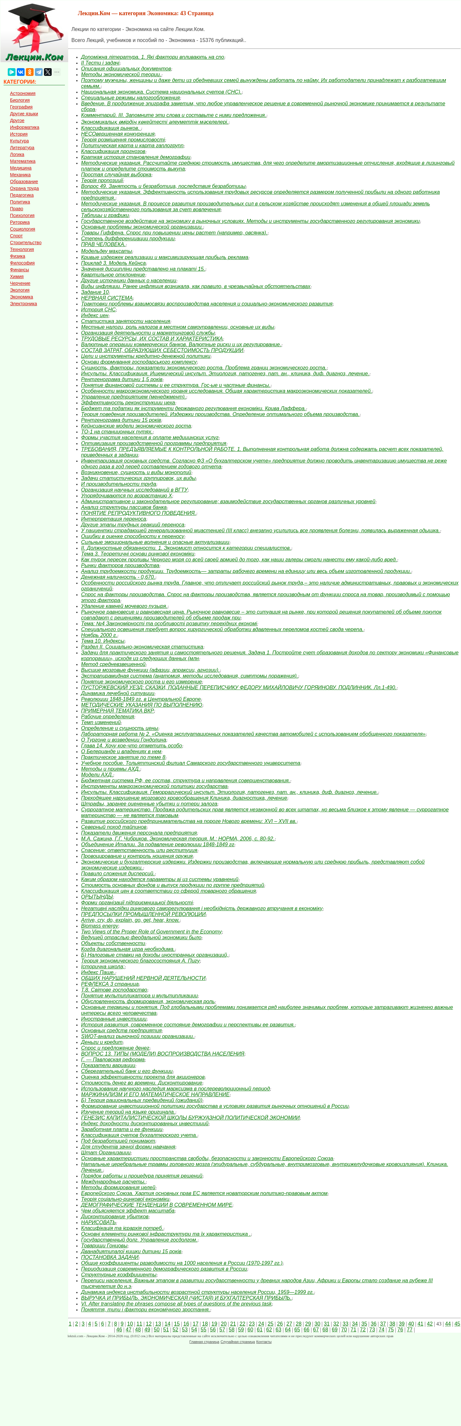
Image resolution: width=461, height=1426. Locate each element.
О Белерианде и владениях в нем (121, 751)
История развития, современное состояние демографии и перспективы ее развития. (188, 1024)
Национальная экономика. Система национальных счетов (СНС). (161, 92)
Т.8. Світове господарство (114, 990)
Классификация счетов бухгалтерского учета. (139, 1135)
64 (288, 1329)
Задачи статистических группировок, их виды (138, 478)
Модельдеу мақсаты (106, 251)
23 (252, 1324)
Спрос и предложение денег (115, 1048)
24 (261, 1324)
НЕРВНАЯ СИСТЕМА (107, 298)
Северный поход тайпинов (113, 827)
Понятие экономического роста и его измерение (141, 681)
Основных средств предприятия (121, 1030)
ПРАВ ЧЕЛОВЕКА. (103, 244)
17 (195, 1324)
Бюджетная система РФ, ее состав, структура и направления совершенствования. (185, 780)
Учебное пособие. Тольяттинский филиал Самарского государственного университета (190, 763)
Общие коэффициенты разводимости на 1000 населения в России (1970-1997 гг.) (182, 1263)
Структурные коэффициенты (118, 1274)
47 (128, 1329)
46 (119, 1329)
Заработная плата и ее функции (121, 1129)
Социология (22, 229)
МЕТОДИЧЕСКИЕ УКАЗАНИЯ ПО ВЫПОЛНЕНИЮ (141, 705)
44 (448, 1324)
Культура (19, 140)
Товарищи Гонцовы (104, 1245)
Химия (17, 276)
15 (177, 1324)
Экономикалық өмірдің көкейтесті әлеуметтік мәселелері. (154, 122)
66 (306, 1329)
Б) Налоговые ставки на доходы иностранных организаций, (154, 955)
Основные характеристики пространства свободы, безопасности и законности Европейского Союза (207, 1158)
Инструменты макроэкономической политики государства (154, 786)
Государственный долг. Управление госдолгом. (139, 1240)
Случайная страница (238, 1342)
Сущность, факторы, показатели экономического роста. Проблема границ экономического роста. (204, 367)
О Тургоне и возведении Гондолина (123, 740)
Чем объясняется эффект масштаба (127, 1210)
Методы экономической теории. (121, 74)
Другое (17, 120)
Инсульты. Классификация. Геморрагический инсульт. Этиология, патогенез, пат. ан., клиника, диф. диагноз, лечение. (229, 792)
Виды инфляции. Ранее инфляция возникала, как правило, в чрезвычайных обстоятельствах (195, 286)
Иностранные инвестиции (113, 1019)
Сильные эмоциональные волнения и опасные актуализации (155, 542)
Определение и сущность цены (119, 728)
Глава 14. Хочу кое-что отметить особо (131, 745)
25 (270, 1324)
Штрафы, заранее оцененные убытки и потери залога (149, 804)
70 (344, 1329)
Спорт (16, 235)
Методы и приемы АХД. (110, 769)
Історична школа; (102, 966)
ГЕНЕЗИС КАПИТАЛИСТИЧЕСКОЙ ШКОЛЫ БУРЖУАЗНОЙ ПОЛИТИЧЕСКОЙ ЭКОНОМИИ (190, 1117)
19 (214, 1324)
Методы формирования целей (118, 1187)
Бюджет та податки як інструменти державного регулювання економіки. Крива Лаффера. (193, 408)
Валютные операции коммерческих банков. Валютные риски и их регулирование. (181, 344)
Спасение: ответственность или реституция (139, 850)
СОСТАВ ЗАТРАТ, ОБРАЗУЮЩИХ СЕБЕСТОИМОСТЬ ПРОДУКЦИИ (162, 350)
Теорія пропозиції (102, 180)
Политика (20, 201)
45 (457, 1324)
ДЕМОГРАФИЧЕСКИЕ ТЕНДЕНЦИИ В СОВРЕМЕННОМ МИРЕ (156, 1205)
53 (185, 1329)
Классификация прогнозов (113, 151)
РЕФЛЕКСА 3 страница (110, 984)
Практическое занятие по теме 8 (123, 757)
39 (401, 1324)
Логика (17, 154)
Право (16, 208)
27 (289, 1324)
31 (327, 1324)
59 (241, 1329)
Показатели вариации (108, 1065)
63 (278, 1329)
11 (139, 1324)
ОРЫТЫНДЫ (97, 897)
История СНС (98, 309)
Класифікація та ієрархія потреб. (122, 1228)
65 (297, 1329)
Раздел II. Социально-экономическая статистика (142, 647)
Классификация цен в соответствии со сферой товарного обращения (168, 891)
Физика (17, 256)
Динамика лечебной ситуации (117, 693)
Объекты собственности (113, 943)
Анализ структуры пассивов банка (124, 507)
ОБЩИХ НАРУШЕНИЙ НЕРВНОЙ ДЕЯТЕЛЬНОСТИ (143, 978)
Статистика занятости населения (125, 321)
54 (194, 1329)
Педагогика (22, 195)
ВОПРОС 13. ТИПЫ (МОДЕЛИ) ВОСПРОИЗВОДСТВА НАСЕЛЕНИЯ (162, 1053)
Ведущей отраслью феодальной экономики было (141, 937)
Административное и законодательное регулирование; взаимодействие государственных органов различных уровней (228, 501)
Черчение (20, 283)
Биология (20, 100)
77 (410, 1329)
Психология (22, 215)
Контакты (264, 1342)
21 (233, 1324)
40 (411, 1324)
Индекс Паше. (98, 972)
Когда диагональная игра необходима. (128, 949)
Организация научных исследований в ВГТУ (134, 490)
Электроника (23, 303)
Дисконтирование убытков (115, 1216)
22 (242, 1324)
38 (392, 1324)
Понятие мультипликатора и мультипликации (139, 995)
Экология (19, 290)
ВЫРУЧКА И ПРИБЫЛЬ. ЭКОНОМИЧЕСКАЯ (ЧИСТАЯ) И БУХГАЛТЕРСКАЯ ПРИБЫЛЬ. (186, 1298)
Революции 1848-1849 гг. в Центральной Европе (141, 699)
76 (400, 1329)
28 (298, 1324)
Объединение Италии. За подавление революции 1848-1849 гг (157, 844)
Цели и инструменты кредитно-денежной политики (145, 356)
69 (335, 1329)
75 (391, 1329)
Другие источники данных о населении (128, 280)
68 (325, 1329)
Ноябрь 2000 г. (99, 635)
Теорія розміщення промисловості (123, 139)
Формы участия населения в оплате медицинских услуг (150, 437)
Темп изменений (101, 722)
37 (383, 1324)
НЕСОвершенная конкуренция (118, 134)
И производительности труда (118, 484)
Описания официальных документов (126, 68)
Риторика (20, 222)
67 (316, 1329)
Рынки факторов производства (120, 565)
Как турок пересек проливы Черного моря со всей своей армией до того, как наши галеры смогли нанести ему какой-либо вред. (239, 559)
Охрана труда (24, 188)
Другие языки (24, 113)
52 (175, 1329)
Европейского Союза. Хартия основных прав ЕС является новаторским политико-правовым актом (204, 1193)
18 (205, 1324)
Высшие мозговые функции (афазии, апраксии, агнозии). (150, 670)
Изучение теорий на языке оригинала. (128, 1112)
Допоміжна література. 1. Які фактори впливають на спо (152, 57)
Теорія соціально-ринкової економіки (125, 1199)
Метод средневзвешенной (113, 664)
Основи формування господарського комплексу (139, 362)
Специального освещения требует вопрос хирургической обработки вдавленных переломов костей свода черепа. (222, 629)
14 (167, 1324)
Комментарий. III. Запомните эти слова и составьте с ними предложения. (173, 115)
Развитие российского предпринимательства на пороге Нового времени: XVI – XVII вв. (189, 821)
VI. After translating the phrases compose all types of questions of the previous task (176, 1303)
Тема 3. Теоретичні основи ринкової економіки (137, 554)
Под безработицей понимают (118, 1141)
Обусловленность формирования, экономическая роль (148, 1001)
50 (157, 1329)
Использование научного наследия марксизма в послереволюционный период (175, 1088)
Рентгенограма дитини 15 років (121, 420)
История (18, 134)
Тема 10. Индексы (102, 641)
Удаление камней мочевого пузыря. (124, 606)
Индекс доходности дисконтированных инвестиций (144, 1123)
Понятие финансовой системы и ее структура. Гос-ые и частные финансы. (175, 385)
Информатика (24, 127)
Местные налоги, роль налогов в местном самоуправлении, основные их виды (177, 327)
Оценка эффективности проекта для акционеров (143, 1077)
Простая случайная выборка (116, 174)
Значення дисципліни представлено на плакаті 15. (143, 269)
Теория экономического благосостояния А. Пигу (140, 960)
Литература (22, 147)
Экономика (21, 296)
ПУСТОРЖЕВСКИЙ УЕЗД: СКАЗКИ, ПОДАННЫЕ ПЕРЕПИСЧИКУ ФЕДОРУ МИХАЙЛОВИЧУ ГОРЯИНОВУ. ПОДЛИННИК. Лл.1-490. (238, 687)
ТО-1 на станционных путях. (116, 431)
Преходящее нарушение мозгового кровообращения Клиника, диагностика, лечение (184, 798)
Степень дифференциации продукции (128, 238)
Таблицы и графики (105, 215)
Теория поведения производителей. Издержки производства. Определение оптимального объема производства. (220, 414)
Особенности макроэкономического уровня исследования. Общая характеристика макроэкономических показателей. (226, 391)
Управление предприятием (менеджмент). (133, 397)
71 (353, 1329)
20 (223, 1324)
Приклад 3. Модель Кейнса (113, 263)
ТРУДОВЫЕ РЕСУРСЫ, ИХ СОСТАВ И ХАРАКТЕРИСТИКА (152, 338)
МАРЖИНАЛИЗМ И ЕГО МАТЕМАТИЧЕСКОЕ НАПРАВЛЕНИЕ (155, 1094)
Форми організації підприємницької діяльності (137, 902)
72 (363, 1329)
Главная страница (204, 1342)
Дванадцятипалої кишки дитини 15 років (131, 1251)
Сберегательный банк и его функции (127, 1071)
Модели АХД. (97, 774)
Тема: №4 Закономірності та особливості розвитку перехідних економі (169, 623)
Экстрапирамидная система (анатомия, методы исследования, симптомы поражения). (189, 676)
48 (138, 1329)
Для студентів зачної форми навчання (128, 1147)
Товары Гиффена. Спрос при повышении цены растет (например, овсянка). (174, 232)
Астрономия (23, 93)
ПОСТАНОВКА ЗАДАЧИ (110, 1257)
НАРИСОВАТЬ (98, 1222)
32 (336, 1324)
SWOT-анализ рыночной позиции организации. (137, 1036)
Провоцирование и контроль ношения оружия (137, 856)
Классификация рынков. (111, 128)
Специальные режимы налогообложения (130, 97)
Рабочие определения (107, 716)
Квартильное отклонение (113, 274)
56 (213, 1329)
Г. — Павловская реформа (113, 1059)
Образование (24, 181)
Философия (22, 262)
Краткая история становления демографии (135, 157)
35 (364, 1324)
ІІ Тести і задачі (100, 63)
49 (147, 1329)
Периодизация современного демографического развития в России (164, 1269)
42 (430, 1324)
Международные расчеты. (113, 1181)
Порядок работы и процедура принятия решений (141, 1176)
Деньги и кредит (101, 1042)
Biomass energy (99, 926)
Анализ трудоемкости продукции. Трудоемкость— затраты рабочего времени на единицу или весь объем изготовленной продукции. (246, 571)
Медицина (21, 168)
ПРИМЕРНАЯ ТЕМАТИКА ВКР (117, 710)
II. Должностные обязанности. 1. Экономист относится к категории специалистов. (186, 548)
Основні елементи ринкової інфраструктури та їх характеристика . (166, 1234)
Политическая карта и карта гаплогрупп (132, 145)
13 (158, 1324)
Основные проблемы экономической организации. (142, 227)
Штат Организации (106, 1152)
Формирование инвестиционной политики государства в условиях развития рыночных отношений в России (215, 1106)
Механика (20, 174)
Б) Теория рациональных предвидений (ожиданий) (142, 1100)
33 (345, 1324)
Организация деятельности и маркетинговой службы (148, 333)
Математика (23, 161)
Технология (22, 249)
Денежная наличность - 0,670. (118, 577)
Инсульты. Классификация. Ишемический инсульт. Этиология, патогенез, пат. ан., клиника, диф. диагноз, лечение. (225, 373)
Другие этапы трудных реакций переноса (132, 524)
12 (149, 1324)
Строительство (25, 242)
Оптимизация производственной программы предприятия (153, 443)
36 (373, 1324)
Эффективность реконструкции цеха (128, 402)
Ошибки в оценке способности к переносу (132, 536)
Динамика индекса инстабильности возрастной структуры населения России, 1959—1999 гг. (197, 1292)
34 (355, 1324)
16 (186, 1324)
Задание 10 (95, 292)
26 (280, 1324)
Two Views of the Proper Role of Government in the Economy (151, 931)
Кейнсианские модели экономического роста (136, 426)
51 (166, 1329)
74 (381, 1329)
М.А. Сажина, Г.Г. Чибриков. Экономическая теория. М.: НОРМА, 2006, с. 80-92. (178, 838)
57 (222, 1329)
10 (130, 1324)
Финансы (19, 269)
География (21, 106)
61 (260, 1329)
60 (250, 1329)
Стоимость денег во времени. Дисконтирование (141, 1083)
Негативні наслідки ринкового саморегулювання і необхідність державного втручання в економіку (201, 908)
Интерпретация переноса (113, 519)
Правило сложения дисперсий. (118, 873)
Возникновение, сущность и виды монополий (136, 472)
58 (232, 1329)
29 (308, 1324)
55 (203, 1329)
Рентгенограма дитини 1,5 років (121, 379)
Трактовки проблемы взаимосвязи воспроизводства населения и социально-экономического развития (206, 304)
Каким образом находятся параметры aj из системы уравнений (159, 879)
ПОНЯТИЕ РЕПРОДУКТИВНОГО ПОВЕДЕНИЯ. (138, 513)
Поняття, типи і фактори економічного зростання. (145, 1309)
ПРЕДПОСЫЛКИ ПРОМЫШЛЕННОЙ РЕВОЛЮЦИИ (143, 914)
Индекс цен (95, 315)
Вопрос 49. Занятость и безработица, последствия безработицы (163, 186)
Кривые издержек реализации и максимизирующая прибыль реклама (164, 257)
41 (420, 1324)
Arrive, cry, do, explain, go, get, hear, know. (130, 920)
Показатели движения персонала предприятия (139, 833)
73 (372, 1329)
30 (317, 1324)
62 (269, 1329)
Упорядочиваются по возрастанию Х (126, 495)
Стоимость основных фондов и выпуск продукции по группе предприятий (172, 885)
